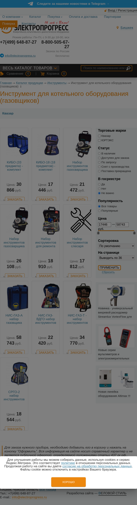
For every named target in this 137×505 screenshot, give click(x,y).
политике (68, 463)
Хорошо (68, 482)
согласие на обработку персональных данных (97, 466)
